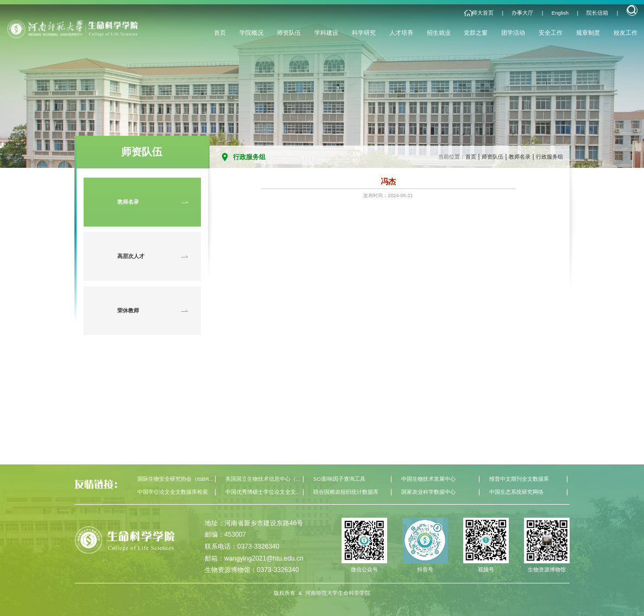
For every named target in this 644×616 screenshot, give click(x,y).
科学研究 (364, 32)
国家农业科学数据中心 (428, 492)
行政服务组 (549, 157)
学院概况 (251, 32)
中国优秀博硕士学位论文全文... (262, 492)
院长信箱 (597, 13)
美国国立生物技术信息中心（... (262, 479)
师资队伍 (289, 32)
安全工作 (551, 32)
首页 (220, 32)
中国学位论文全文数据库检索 (172, 492)
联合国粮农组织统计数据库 (345, 492)
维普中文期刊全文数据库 (519, 479)
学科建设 (326, 32)
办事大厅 (522, 13)
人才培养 (401, 32)
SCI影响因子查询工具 (339, 479)
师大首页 (483, 13)
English (560, 13)
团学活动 (513, 32)
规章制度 (588, 32)
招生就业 (439, 32)
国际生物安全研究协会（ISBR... (175, 479)
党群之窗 (476, 32)
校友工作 (625, 32)
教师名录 (520, 157)
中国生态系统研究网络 (516, 492)
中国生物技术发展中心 (428, 479)
